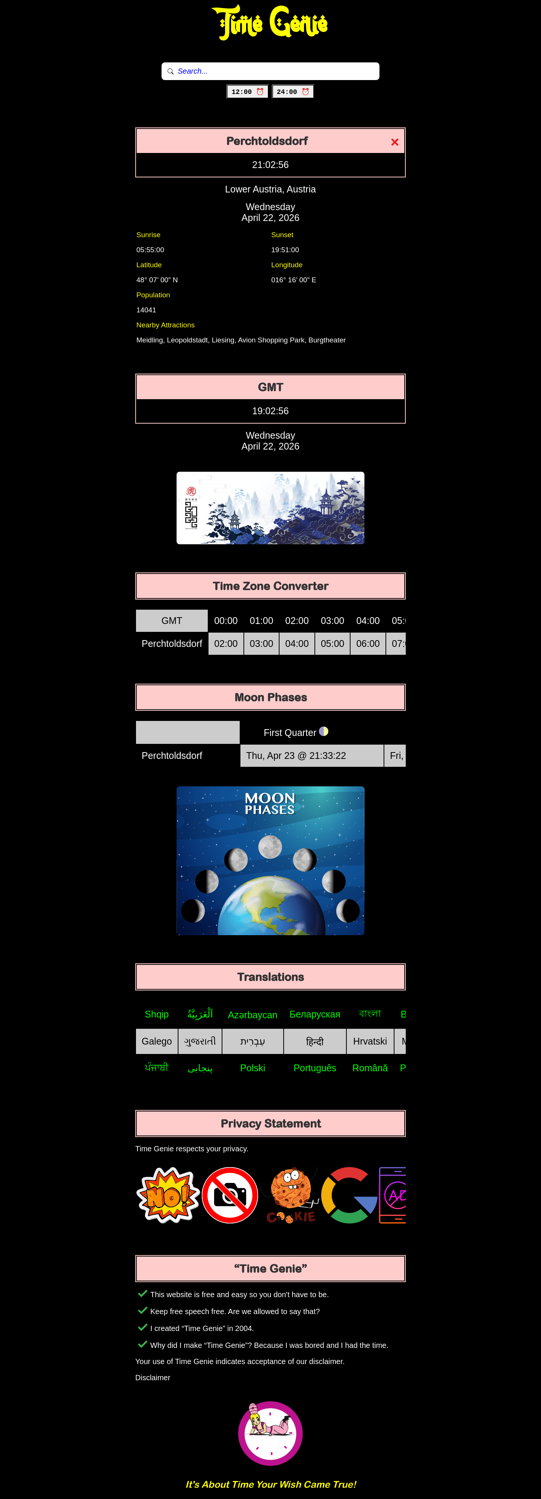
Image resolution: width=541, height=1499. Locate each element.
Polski (252, 1068)
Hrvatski (370, 1041)
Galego (157, 1041)
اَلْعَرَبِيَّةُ (200, 1014)
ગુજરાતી (200, 1041)
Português (314, 1068)
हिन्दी (314, 1042)
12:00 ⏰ (247, 92)
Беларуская (315, 1014)
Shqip (157, 1014)
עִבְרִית (252, 1041)
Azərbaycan (253, 1015)
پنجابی (200, 1068)
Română (370, 1068)
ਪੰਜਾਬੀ (157, 1067)
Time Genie (271, 24)
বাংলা (370, 1013)
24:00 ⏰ (293, 92)
